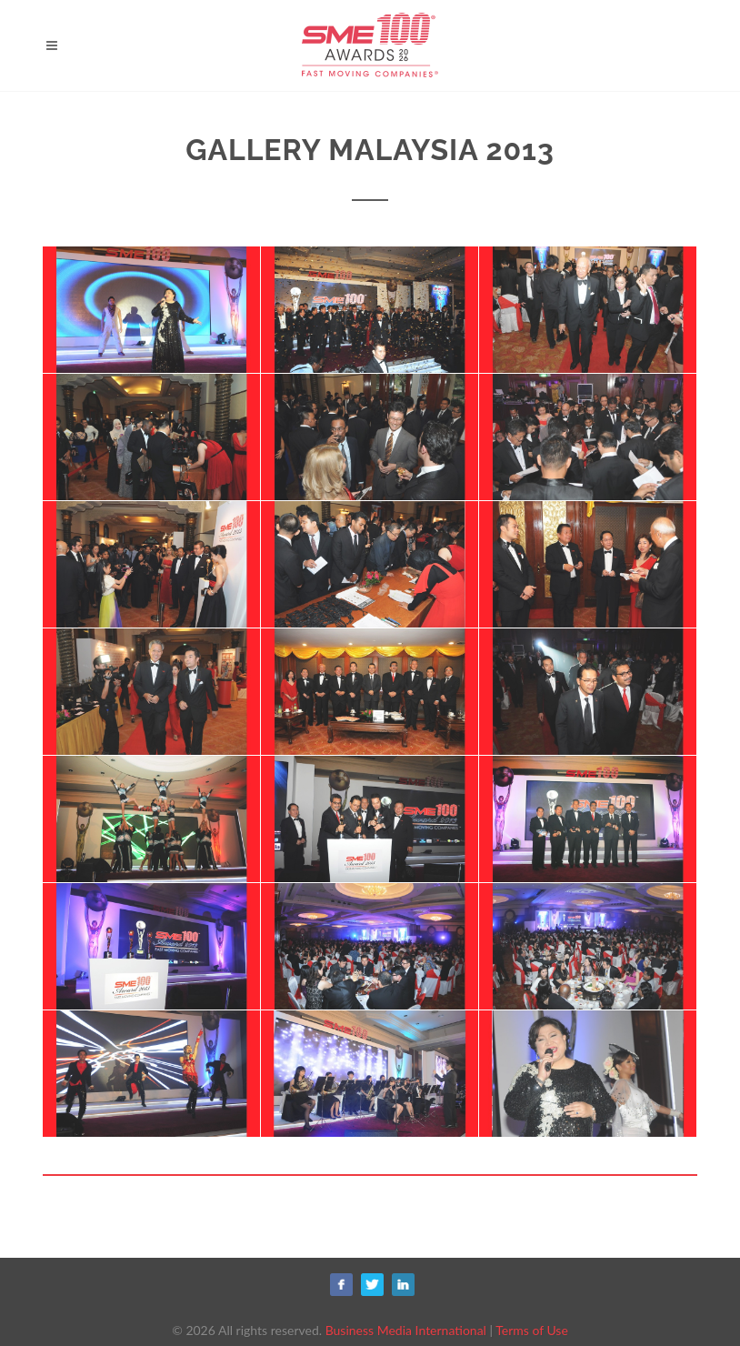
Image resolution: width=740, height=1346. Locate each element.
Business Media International (405, 1330)
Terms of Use (531, 1330)
